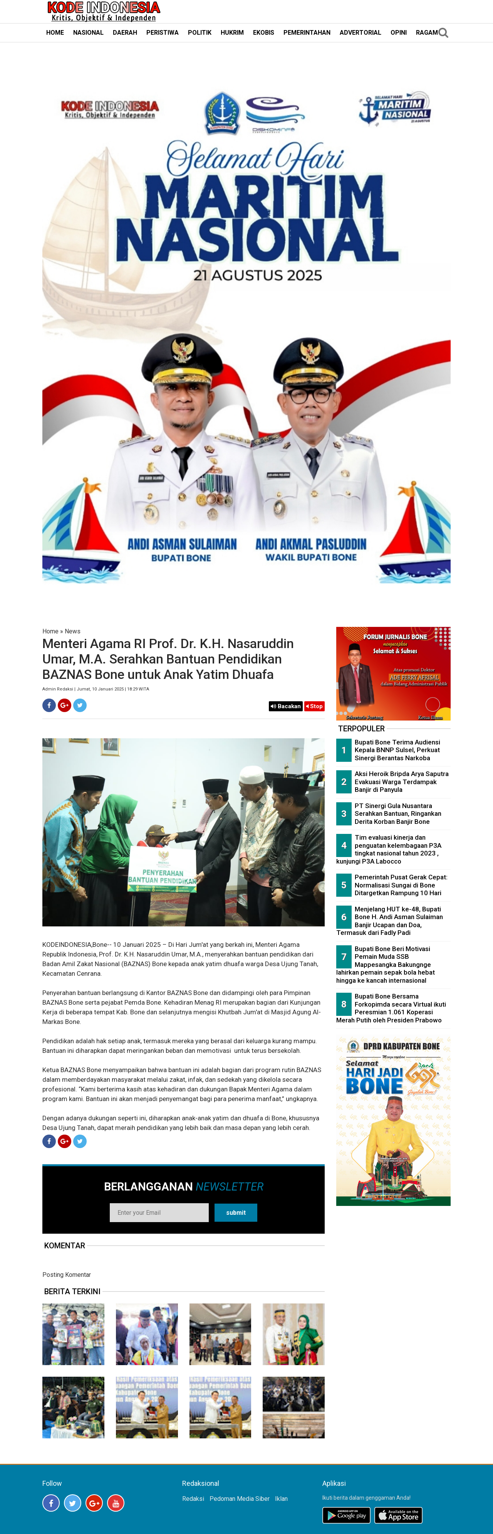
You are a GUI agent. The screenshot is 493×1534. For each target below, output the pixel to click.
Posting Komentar (66, 1274)
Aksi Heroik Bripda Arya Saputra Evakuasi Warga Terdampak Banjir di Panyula (402, 781)
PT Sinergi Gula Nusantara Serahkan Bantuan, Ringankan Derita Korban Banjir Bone (398, 813)
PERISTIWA (162, 32)
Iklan (281, 1498)
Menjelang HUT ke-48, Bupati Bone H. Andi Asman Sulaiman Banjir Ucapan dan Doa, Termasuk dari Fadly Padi (389, 921)
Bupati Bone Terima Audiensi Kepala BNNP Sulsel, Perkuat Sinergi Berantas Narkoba (397, 750)
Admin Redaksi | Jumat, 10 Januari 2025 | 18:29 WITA (95, 689)
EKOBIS (263, 32)
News (72, 631)
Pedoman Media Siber (240, 1498)
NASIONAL (88, 32)
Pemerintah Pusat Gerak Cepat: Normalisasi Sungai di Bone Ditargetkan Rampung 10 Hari (401, 885)
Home (50, 631)
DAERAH (125, 32)
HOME (55, 32)
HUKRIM (232, 32)
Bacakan (286, 706)
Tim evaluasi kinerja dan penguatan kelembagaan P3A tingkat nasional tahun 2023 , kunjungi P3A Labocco (388, 849)
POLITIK (199, 32)
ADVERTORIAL (360, 32)
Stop (314, 706)
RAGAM (427, 32)
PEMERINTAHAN (306, 32)
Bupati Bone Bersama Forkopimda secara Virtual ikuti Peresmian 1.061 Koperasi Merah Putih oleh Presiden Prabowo (391, 1008)
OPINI (399, 32)
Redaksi (193, 1498)
